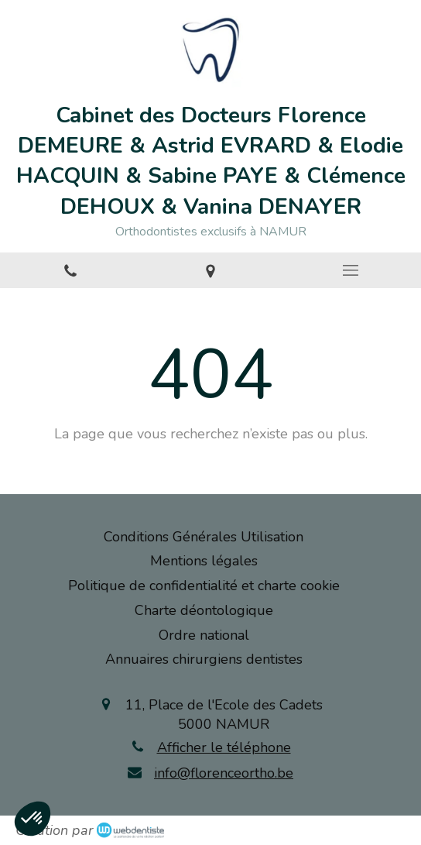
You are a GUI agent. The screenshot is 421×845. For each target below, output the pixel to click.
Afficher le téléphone (224, 747)
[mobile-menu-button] (351, 270)
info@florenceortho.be (223, 773)
